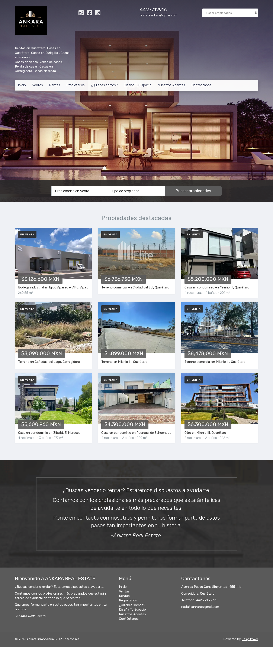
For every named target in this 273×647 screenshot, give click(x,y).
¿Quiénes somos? (104, 85)
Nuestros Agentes (171, 85)
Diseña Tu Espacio (137, 85)
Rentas (54, 85)
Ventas (37, 85)
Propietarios (76, 85)
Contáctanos (201, 85)
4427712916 (153, 10)
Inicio (22, 85)
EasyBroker (250, 639)
